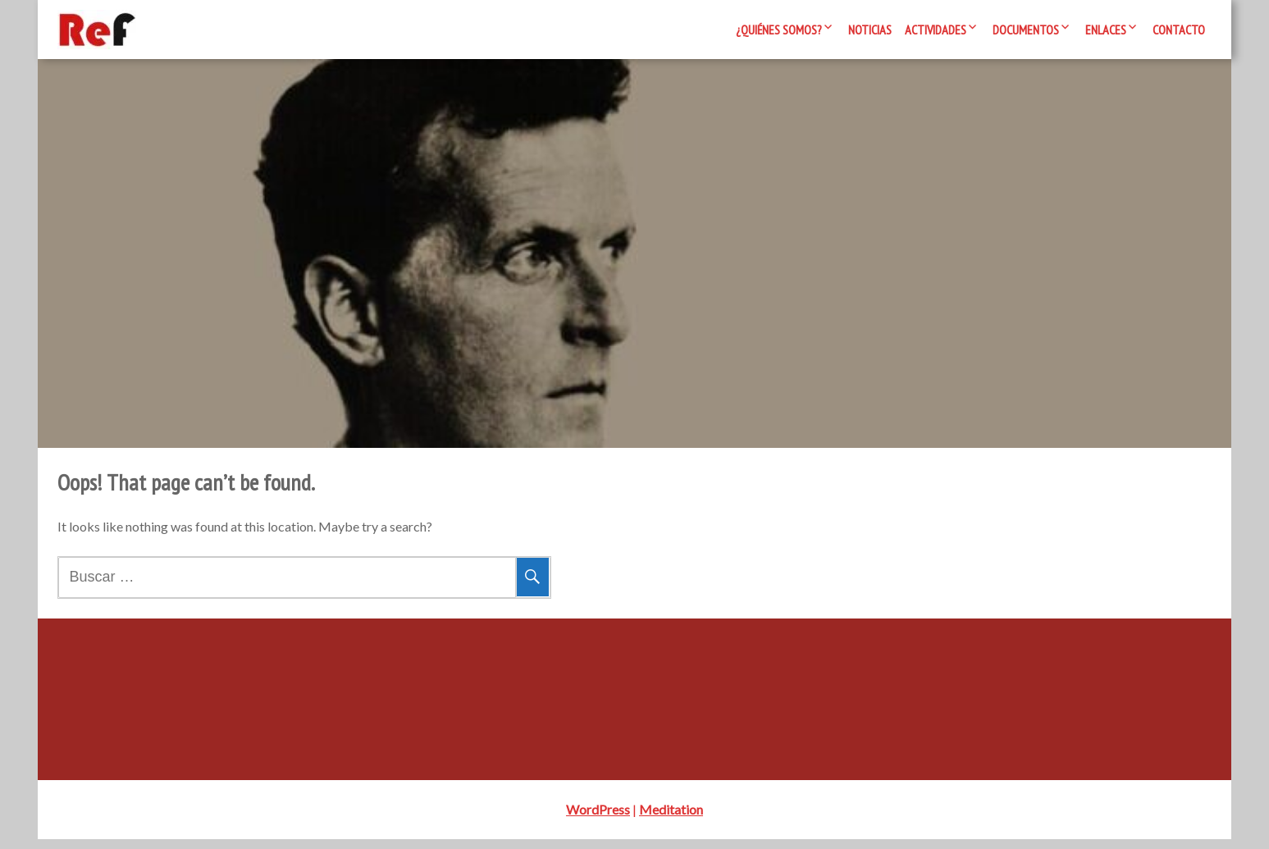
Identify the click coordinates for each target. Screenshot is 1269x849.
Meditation (671, 819)
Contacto (1179, 29)
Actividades (935, 29)
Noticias (870, 29)
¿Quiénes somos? (779, 29)
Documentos (1026, 29)
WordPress (598, 819)
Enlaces (1105, 29)
